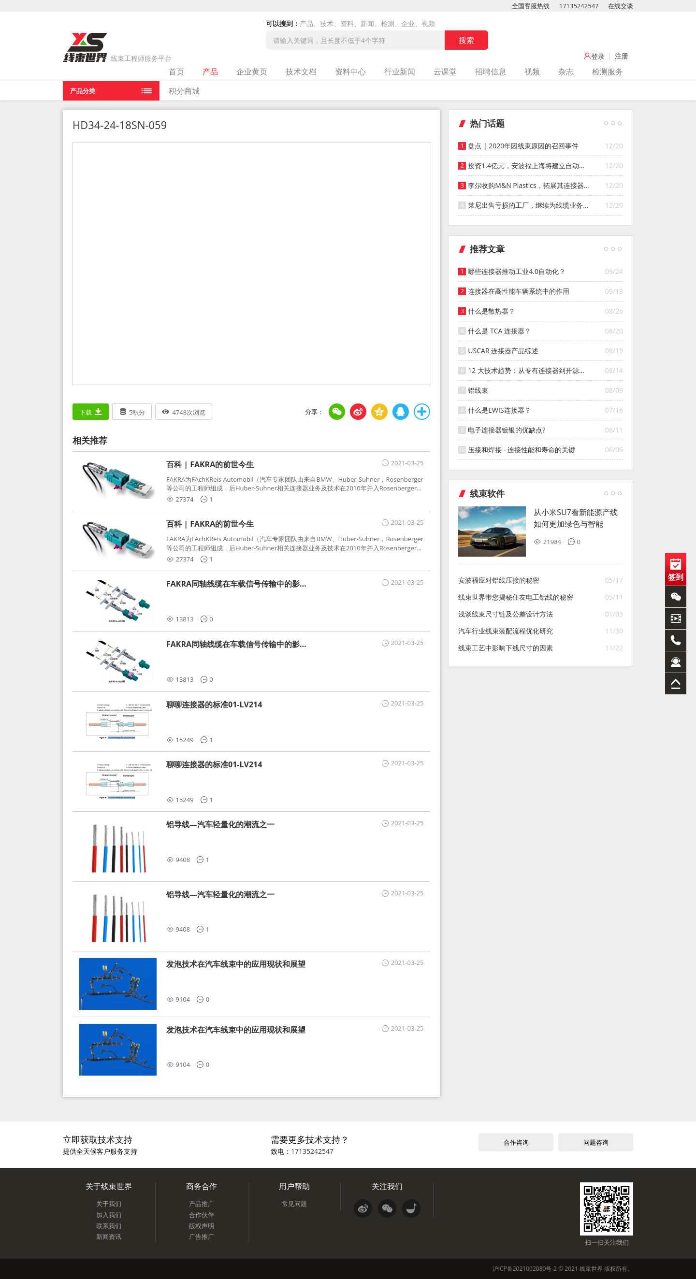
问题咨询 (596, 1142)
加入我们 (108, 1214)
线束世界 (591, 1269)
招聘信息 (490, 71)
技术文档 (301, 71)
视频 (532, 71)
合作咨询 (516, 1142)
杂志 (566, 71)
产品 (210, 71)
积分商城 (184, 91)
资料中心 (350, 71)
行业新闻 (399, 71)
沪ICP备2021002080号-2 (525, 1269)
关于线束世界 (109, 1186)
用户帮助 (294, 1186)
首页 (176, 71)
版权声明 (201, 1226)
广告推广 (201, 1236)
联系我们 (108, 1226)
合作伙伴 (201, 1214)
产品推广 (201, 1203)
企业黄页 (251, 71)
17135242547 (579, 5)
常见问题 (294, 1203)
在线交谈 (620, 5)
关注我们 (387, 1186)
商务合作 (201, 1186)
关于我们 (108, 1203)
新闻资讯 (108, 1236)
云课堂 (445, 71)
